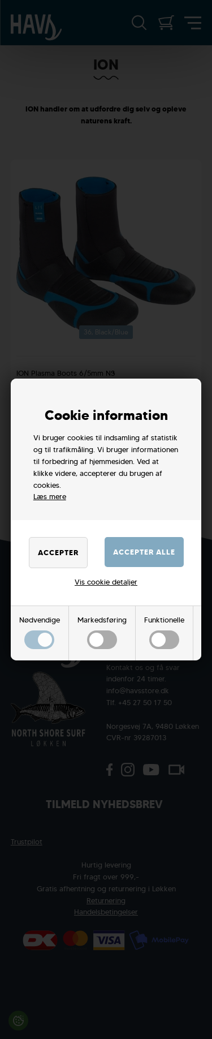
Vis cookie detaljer (106, 582)
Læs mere (49, 496)
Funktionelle (164, 632)
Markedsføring (102, 632)
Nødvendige (39, 632)
